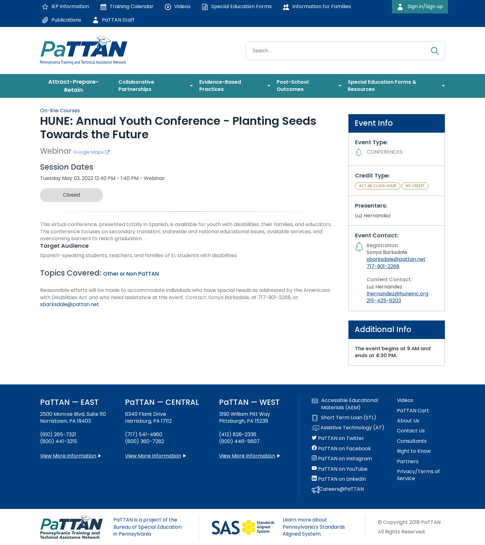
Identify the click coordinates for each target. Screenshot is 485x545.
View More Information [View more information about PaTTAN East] (68, 455)
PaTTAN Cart (413, 410)
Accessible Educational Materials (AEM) (345, 404)
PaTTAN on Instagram (342, 458)
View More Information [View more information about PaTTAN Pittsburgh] (247, 455)
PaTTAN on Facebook (341, 448)
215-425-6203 (384, 300)
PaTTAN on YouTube (340, 469)
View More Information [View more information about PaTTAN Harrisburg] (153, 455)
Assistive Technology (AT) (348, 428)
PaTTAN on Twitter (338, 438)
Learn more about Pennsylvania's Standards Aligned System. (314, 526)
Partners (408, 461)
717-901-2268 (383, 266)
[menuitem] (76, 86)
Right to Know (414, 451)
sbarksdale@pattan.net (69, 304)
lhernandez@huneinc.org (397, 293)
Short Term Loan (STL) (344, 417)
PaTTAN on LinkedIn (339, 479)
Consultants (412, 441)
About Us (408, 420)
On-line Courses (60, 110)
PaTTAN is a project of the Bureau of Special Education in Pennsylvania (147, 526)
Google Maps (91, 152)
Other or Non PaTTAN (131, 274)
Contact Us (411, 430)
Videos (405, 400)
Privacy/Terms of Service (418, 475)
